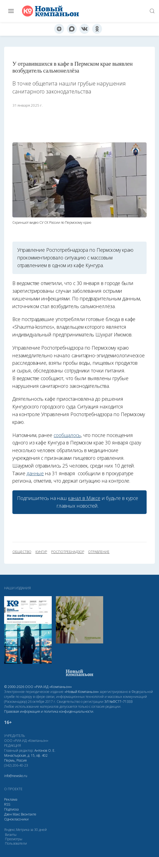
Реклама (10, 799)
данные (35, 473)
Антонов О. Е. (44, 750)
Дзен (8, 814)
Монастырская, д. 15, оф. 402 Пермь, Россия (26, 758)
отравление (98, 552)
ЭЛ (118, 701)
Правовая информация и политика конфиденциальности (48, 711)
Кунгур (41, 552)
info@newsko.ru (15, 775)
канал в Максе (84, 498)
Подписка (11, 809)
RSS (7, 804)
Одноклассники (16, 819)
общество (21, 552)
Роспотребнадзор (67, 552)
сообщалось (67, 435)
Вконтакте (28, 814)
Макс (16, 814)
